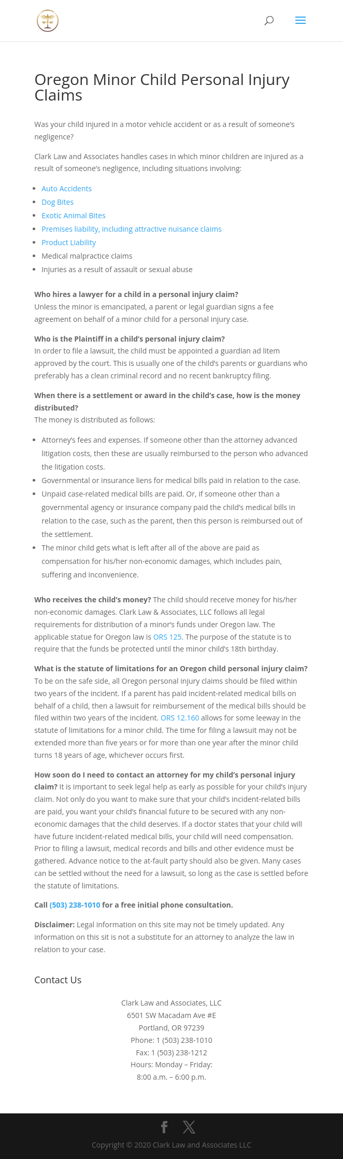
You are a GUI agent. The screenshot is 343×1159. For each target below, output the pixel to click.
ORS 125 (167, 637)
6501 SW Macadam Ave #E (171, 1015)
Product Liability (68, 242)
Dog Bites (57, 202)
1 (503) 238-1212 (179, 1052)
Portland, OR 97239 (171, 1028)
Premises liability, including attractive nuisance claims (131, 229)
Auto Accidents (66, 188)
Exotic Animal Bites (73, 215)
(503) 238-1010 (75, 905)
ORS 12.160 (180, 718)
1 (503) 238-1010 (184, 1040)
